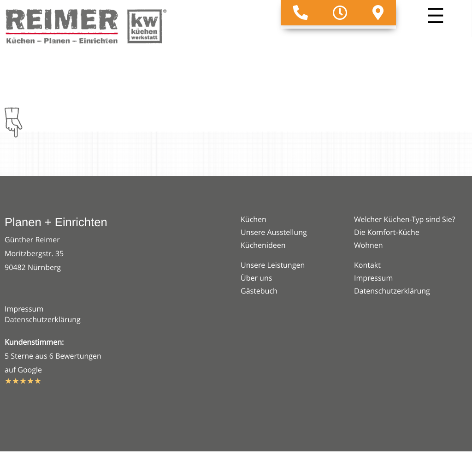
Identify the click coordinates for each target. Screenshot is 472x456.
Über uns (256, 278)
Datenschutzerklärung (43, 319)
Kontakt (367, 265)
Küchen (253, 219)
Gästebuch (259, 291)
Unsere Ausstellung (274, 232)
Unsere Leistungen (273, 265)
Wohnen (368, 245)
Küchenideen (263, 245)
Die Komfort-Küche (386, 232)
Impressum (24, 309)
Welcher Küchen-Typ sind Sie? (404, 219)
